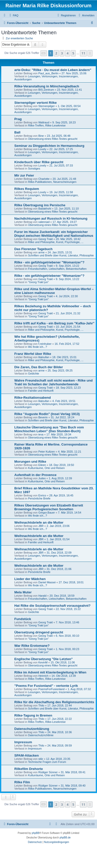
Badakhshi (44, 208)
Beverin (42, 417)
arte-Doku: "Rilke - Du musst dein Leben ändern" (52, 70)
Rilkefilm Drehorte (28, 769)
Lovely (42, 149)
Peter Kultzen (46, 451)
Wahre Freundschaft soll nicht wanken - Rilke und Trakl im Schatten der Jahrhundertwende (53, 382)
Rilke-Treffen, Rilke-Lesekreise (47, 125)
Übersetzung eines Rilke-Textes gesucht (52, 138)
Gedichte (33, 373)
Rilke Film (22, 782)
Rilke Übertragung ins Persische (39, 205)
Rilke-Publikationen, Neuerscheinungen (52, 181)
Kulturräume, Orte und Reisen (46, 467)
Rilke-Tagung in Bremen (33, 715)
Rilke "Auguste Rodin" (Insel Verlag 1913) (47, 414)
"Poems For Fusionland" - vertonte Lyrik (46, 686)
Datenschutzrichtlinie (41, 735)
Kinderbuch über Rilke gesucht (38, 162)
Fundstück (22, 619)
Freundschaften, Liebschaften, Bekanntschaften (57, 268)
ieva (40, 434)
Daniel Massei (47, 582)
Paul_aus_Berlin (48, 73)
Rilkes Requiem (26, 189)
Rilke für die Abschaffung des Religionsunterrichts (54, 702)
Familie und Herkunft (41, 390)
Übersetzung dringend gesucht (38, 632)
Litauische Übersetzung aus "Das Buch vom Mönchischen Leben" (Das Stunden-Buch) (49, 429)
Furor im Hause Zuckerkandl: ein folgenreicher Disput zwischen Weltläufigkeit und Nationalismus (53, 234)
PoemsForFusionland (51, 689)
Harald (42, 595)
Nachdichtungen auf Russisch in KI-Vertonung (50, 218)
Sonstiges (34, 168)
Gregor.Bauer (46, 512)
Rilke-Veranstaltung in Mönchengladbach (46, 86)
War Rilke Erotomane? (32, 646)
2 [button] (56, 53)
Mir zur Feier (24, 175)
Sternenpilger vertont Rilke (35, 103)
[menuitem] (13, 15)
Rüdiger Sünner (48, 772)
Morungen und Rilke (30, 461)
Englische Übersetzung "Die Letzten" (43, 659)
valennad (44, 221)
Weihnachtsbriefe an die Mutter (38, 522)
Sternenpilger (46, 106)
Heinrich (43, 675)
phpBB (35, 833)
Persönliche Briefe (39, 498)
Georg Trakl (45, 239)
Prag (18, 119)
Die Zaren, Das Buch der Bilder (38, 367)
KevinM (42, 662)
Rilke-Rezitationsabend (32, 397)
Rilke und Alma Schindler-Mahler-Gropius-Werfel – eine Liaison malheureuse (54, 291)
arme (41, 252)
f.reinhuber (45, 343)
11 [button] (83, 53)
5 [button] (73, 53)
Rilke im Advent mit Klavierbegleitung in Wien (50, 672)
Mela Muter (23, 592)
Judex (41, 478)
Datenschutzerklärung (31, 729)
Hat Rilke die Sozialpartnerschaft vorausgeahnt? (52, 605)
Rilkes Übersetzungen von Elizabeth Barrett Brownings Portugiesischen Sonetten (48, 507)
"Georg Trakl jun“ (38, 282)
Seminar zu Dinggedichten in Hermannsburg (49, 146)
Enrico (42, 495)
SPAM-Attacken (26, 755)
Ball (17, 132)
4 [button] (67, 53)
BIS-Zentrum (46, 89)
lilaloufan (43, 357)
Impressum (23, 742)
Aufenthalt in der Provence (35, 475)
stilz (40, 758)
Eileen (42, 464)
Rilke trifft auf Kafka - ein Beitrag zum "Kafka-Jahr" (54, 323)
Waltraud (43, 122)
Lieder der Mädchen (30, 579)
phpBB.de (65, 837)
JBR (40, 525)
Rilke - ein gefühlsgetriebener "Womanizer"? (49, 262)
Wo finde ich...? (37, 346)
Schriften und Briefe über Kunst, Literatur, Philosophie (61, 255)
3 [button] (62, 53)
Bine (41, 135)
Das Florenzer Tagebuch (33, 249)
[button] (43, 53)
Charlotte (44, 178)
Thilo (41, 705)
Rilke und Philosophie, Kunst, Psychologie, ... (55, 242)
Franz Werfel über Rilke (32, 354)
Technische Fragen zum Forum (47, 761)
